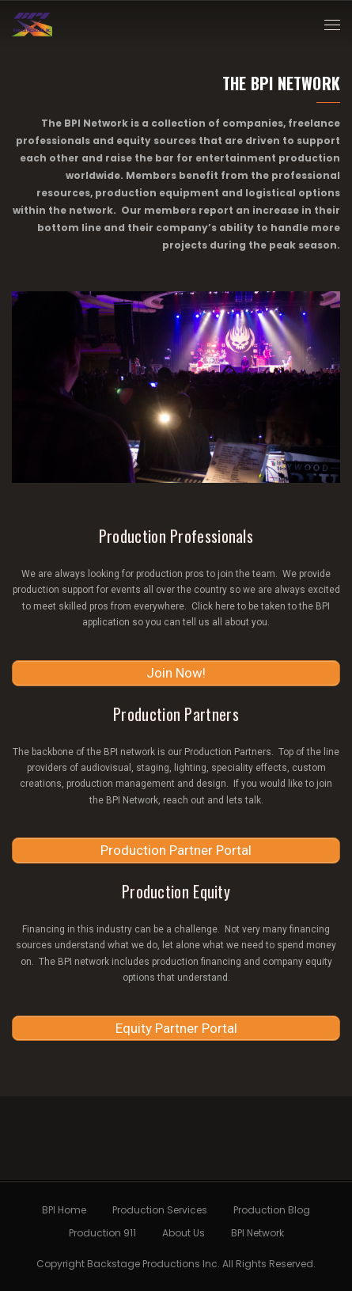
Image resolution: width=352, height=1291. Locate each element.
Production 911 (102, 1233)
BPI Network (257, 1233)
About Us (183, 1233)
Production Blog (271, 1210)
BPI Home (64, 1210)
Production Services (159, 1210)
